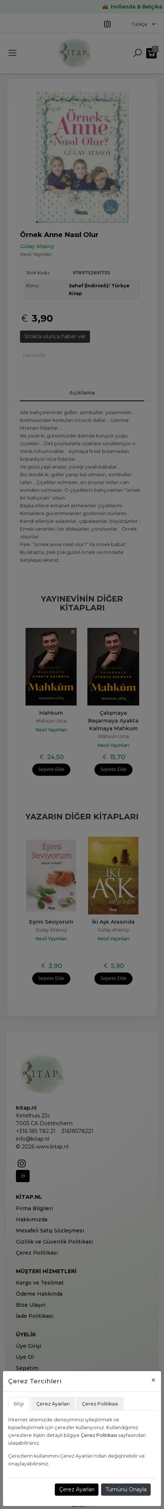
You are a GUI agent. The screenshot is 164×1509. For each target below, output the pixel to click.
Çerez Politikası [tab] (100, 1404)
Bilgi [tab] (19, 1404)
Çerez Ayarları (76, 1489)
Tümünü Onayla (126, 1489)
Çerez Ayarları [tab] (53, 1404)
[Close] (153, 1380)
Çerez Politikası (99, 1435)
